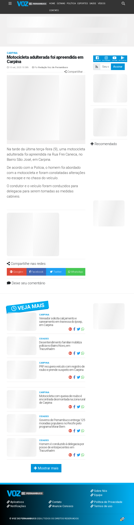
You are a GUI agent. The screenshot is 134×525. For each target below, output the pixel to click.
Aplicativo (122, 58)
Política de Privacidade (106, 502)
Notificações (16, 506)
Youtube (114, 58)
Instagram (106, 58)
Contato (55, 502)
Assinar (117, 66)
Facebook (97, 58)
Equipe (96, 495)
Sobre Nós (99, 491)
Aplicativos (15, 502)
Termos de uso (101, 506)
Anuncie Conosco (61, 506)
